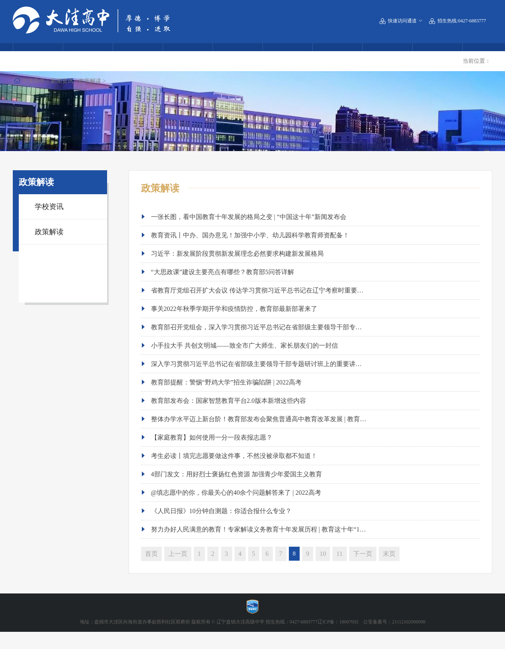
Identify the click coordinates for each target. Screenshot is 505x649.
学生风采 (287, 56)
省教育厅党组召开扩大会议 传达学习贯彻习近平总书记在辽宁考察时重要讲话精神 (267, 306)
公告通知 (437, 56)
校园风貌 (237, 56)
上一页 (177, 570)
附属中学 (88, 56)
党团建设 (387, 56)
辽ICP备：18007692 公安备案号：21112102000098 (371, 639)
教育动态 (187, 56)
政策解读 (118, 77)
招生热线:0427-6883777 (457, 23)
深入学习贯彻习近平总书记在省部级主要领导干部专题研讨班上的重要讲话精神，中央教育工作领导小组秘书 (304, 380)
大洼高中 (61, 77)
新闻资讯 (90, 77)
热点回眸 (137, 56)
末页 (389, 570)
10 (323, 570)
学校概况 (38, 56)
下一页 (362, 570)
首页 (151, 570)
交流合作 (337, 56)
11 (339, 570)
